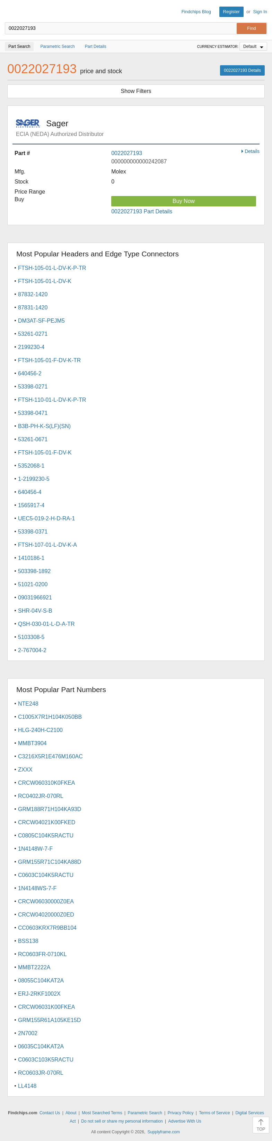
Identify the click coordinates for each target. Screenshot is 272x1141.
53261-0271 (32, 334)
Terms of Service (214, 1112)
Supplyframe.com (164, 1132)
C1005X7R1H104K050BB (50, 717)
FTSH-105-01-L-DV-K (44, 281)
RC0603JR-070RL (40, 1073)
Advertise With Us (184, 1121)
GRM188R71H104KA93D (49, 809)
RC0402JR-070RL (40, 796)
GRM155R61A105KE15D (49, 1020)
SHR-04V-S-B (35, 611)
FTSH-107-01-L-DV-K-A (47, 545)
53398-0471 (32, 413)
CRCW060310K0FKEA (46, 783)
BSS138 (28, 941)
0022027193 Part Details (141, 211)
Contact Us (50, 1112)
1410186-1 (31, 558)
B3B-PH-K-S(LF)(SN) (44, 426)
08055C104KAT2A (41, 981)
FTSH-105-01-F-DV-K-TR (49, 360)
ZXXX (25, 770)
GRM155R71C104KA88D (49, 862)
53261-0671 (32, 439)
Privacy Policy (181, 1112)
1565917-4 (31, 505)
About (70, 1112)
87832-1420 (32, 294)
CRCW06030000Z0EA (46, 901)
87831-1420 (32, 307)
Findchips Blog (196, 11)
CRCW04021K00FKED (46, 822)
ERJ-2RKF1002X (39, 994)
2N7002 (27, 1033)
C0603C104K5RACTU (45, 875)
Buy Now (184, 201)
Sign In (260, 11)
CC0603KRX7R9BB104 (47, 928)
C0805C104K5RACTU (45, 835)
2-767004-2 (32, 650)
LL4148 (27, 1086)
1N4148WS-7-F (37, 888)
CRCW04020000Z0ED (46, 915)
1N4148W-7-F (35, 849)
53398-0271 (32, 387)
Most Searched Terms (102, 1112)
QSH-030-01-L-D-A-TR (46, 624)
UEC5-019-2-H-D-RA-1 (46, 518)
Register (231, 11)
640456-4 (30, 492)
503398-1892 (34, 571)
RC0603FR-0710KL (42, 954)
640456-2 (30, 373)
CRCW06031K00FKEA (46, 1007)
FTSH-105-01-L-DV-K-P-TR (52, 268)
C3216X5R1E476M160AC (50, 756)
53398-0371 (32, 532)
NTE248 (28, 704)
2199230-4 (31, 347)
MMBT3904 (32, 743)
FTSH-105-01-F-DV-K (45, 452)
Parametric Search (145, 1112)
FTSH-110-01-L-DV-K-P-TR (52, 400)
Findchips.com (11, 12)
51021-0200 (32, 584)
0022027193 (126, 153)
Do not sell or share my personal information (122, 1121)
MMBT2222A (34, 967)
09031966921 (35, 598)
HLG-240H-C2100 (40, 730)
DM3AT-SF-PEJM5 (41, 321)
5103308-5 (31, 637)
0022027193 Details (242, 70)
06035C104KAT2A (41, 1046)
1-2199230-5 (34, 479)
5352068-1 (31, 466)
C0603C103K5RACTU (45, 1060)
